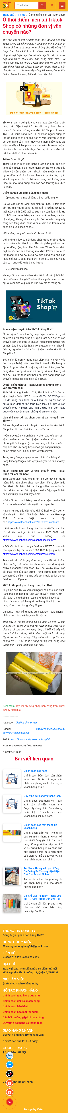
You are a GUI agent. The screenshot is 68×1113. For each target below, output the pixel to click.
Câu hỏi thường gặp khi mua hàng (23, 1017)
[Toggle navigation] (62, 5)
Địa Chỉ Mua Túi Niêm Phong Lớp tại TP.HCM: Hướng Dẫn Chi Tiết (42, 897)
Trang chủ (8, 14)
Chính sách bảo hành (36, 770)
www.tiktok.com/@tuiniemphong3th (30, 739)
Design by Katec (34, 1109)
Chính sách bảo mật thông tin (20, 1011)
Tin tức (21, 14)
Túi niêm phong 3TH (25, 722)
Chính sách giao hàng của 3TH (21, 995)
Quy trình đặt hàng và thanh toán (42, 796)
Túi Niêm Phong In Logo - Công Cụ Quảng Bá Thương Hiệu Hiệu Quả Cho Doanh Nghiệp (41, 871)
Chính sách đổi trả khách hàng (21, 1001)
